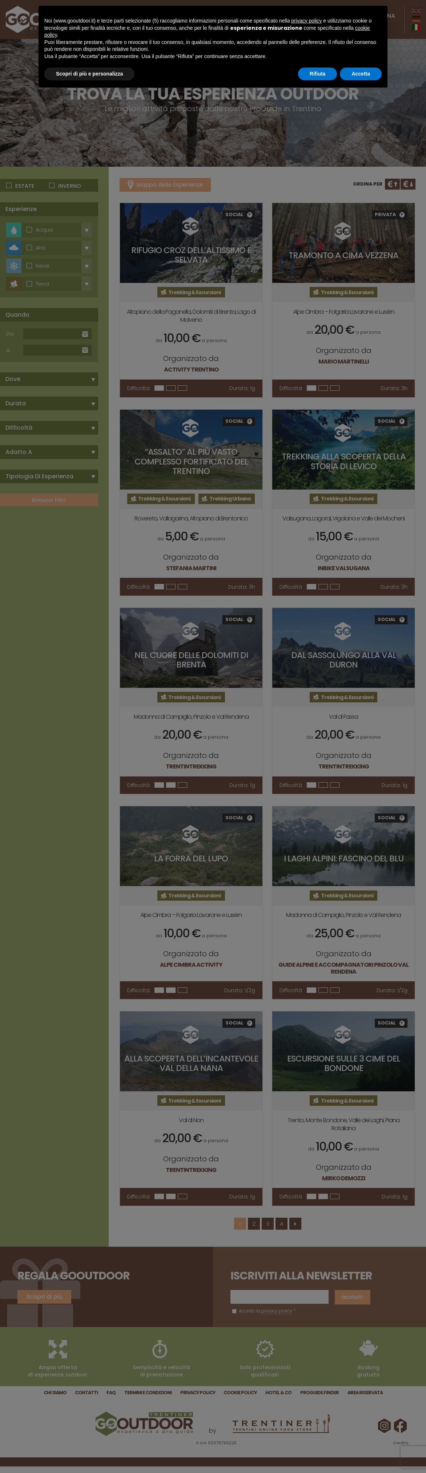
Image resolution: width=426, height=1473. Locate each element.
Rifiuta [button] (318, 74)
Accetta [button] (360, 74)
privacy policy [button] (306, 21)
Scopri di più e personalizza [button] (89, 74)
